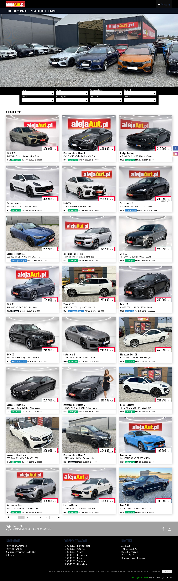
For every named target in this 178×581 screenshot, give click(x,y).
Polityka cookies (14, 548)
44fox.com (166, 577)
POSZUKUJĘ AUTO (38, 11)
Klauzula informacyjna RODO (21, 551)
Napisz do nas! (145, 578)
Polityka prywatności (16, 545)
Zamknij (167, 571)
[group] (89, 50)
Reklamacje (11, 555)
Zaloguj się (164, 4)
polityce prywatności (153, 571)
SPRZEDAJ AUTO (21, 11)
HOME (9, 11)
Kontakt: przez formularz (134, 558)
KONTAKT (52, 11)
